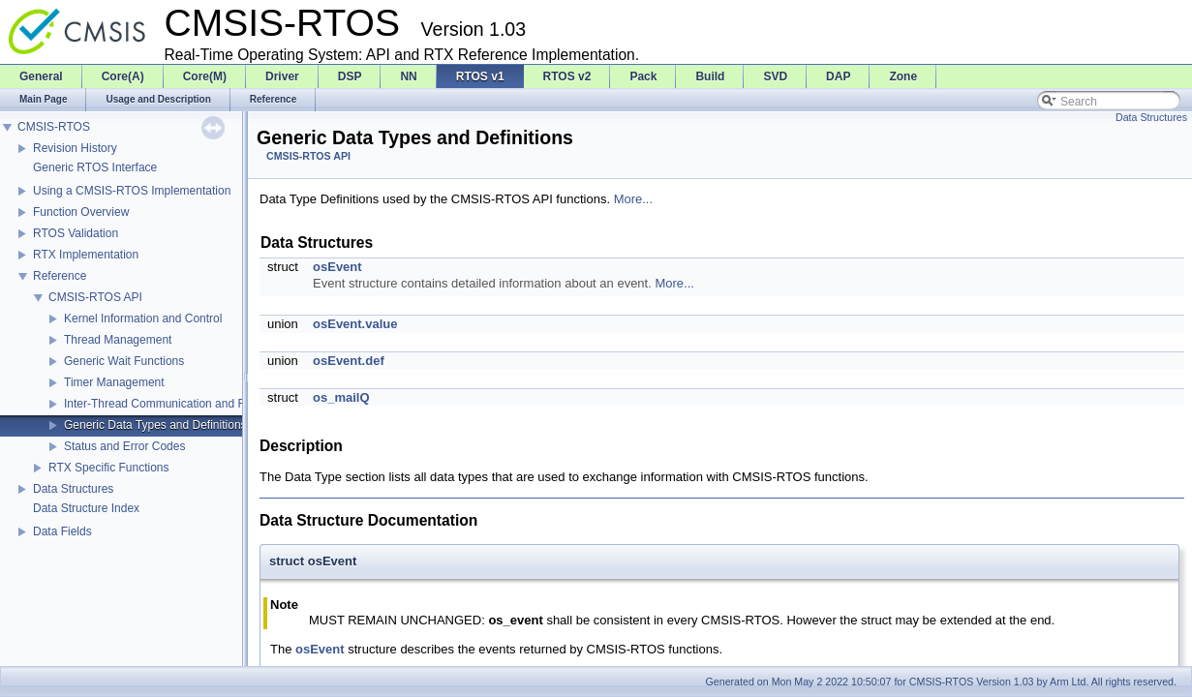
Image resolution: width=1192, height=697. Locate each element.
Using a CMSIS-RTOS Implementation (131, 190)
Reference (59, 276)
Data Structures (73, 489)
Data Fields (62, 531)
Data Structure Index (86, 508)
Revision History (75, 148)
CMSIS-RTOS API (95, 297)
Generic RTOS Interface (95, 167)
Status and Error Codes (124, 446)
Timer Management (114, 382)
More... (633, 199)
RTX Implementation (85, 254)
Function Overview (81, 212)
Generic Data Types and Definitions (155, 425)
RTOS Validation (75, 233)
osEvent (337, 266)
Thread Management (117, 340)
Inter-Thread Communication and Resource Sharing (197, 403)
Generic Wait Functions (124, 361)
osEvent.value (355, 324)
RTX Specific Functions (108, 467)
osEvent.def (348, 360)
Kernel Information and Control (143, 318)
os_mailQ (341, 397)
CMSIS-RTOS (53, 127)
